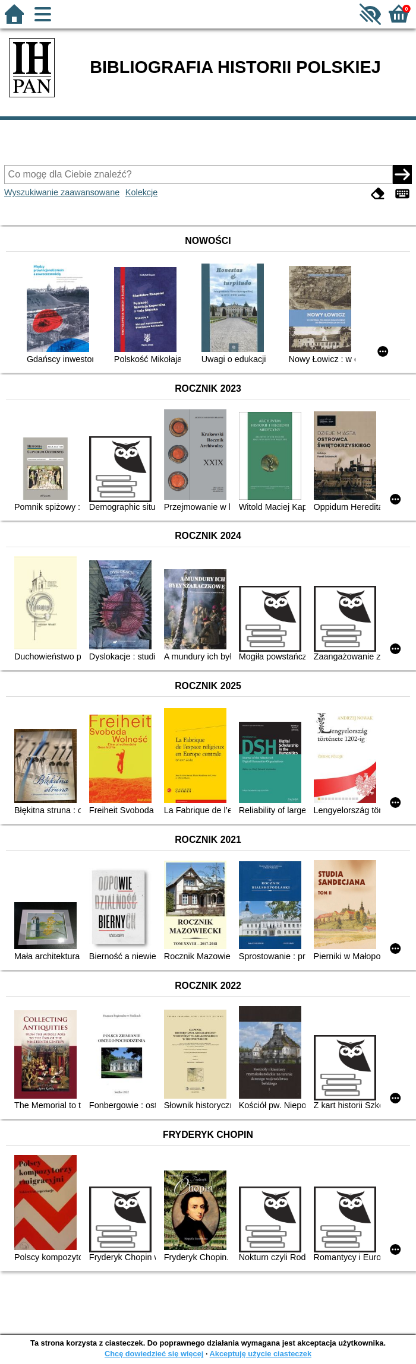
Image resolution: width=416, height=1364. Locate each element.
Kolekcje (141, 192)
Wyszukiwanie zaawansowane (61, 192)
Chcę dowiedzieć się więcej (154, 1353)
